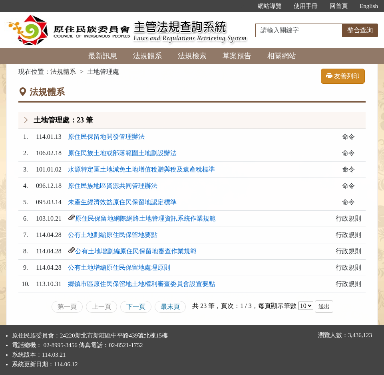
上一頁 (101, 306)
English (369, 6)
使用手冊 (306, 6)
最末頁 (170, 306)
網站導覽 (270, 6)
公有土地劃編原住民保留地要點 (112, 234)
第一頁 (67, 306)
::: (243, 6)
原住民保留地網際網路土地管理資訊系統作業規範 (145, 218)
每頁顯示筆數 (277, 305)
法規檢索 (192, 56)
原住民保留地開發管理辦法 (106, 136)
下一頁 (135, 306)
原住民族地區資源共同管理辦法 (112, 185)
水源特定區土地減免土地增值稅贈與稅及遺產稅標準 (141, 169)
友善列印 (343, 76)
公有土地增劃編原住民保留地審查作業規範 (136, 251)
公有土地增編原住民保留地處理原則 (119, 267)
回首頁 (339, 6)
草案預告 (237, 56)
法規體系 (147, 56)
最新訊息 (102, 56)
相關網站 (281, 56)
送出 (324, 307)
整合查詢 (360, 30)
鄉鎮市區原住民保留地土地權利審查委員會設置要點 (141, 283)
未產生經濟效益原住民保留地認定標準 (122, 202)
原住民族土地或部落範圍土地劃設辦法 (122, 153)
